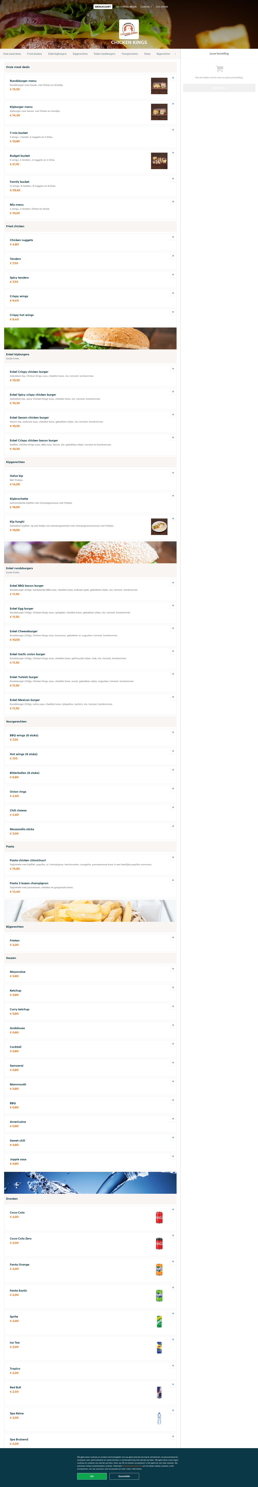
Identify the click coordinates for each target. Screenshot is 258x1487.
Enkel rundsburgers (104, 53)
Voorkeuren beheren (132, 1466)
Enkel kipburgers (57, 53)
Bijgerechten (164, 53)
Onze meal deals (12, 53)
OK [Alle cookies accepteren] (92, 1476)
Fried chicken (34, 53)
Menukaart (103, 6)
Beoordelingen (126, 6)
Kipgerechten (80, 53)
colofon (162, 6)
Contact (146, 6)
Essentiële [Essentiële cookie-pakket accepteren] (124, 1476)
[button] (175, 54)
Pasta (147, 53)
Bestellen (219, 88)
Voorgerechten (130, 53)
